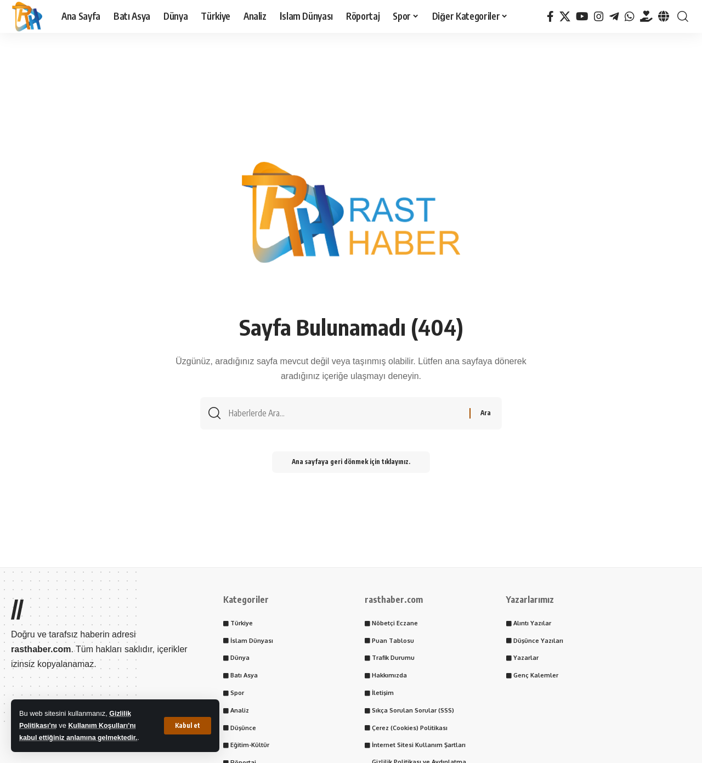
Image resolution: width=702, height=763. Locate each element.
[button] (187, 725)
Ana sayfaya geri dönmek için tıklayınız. (351, 464)
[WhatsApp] (629, 16)
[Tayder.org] (646, 16)
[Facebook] (550, 16)
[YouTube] (582, 16)
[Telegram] (614, 16)
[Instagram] (599, 16)
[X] (565, 16)
